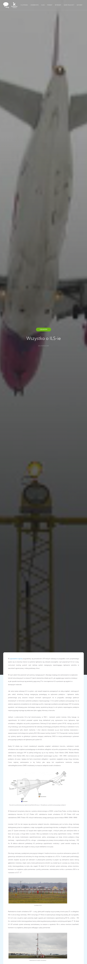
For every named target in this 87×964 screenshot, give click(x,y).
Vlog (43, 5)
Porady (49, 5)
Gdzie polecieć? (69, 5)
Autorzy (79, 5)
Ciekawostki (35, 5)
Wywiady (58, 5)
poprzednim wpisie (16, 658)
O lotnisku (24, 5)
